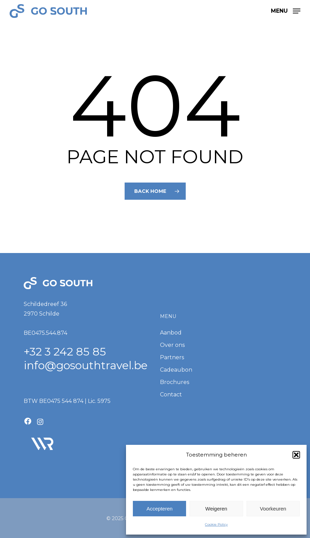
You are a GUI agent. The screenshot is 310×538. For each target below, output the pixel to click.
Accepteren (160, 509)
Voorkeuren (273, 509)
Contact (171, 394)
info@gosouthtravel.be (86, 365)
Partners (172, 357)
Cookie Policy (216, 524)
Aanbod (171, 332)
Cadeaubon (176, 369)
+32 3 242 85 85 (65, 351)
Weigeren (216, 509)
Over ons (172, 345)
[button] (296, 454)
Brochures (174, 382)
